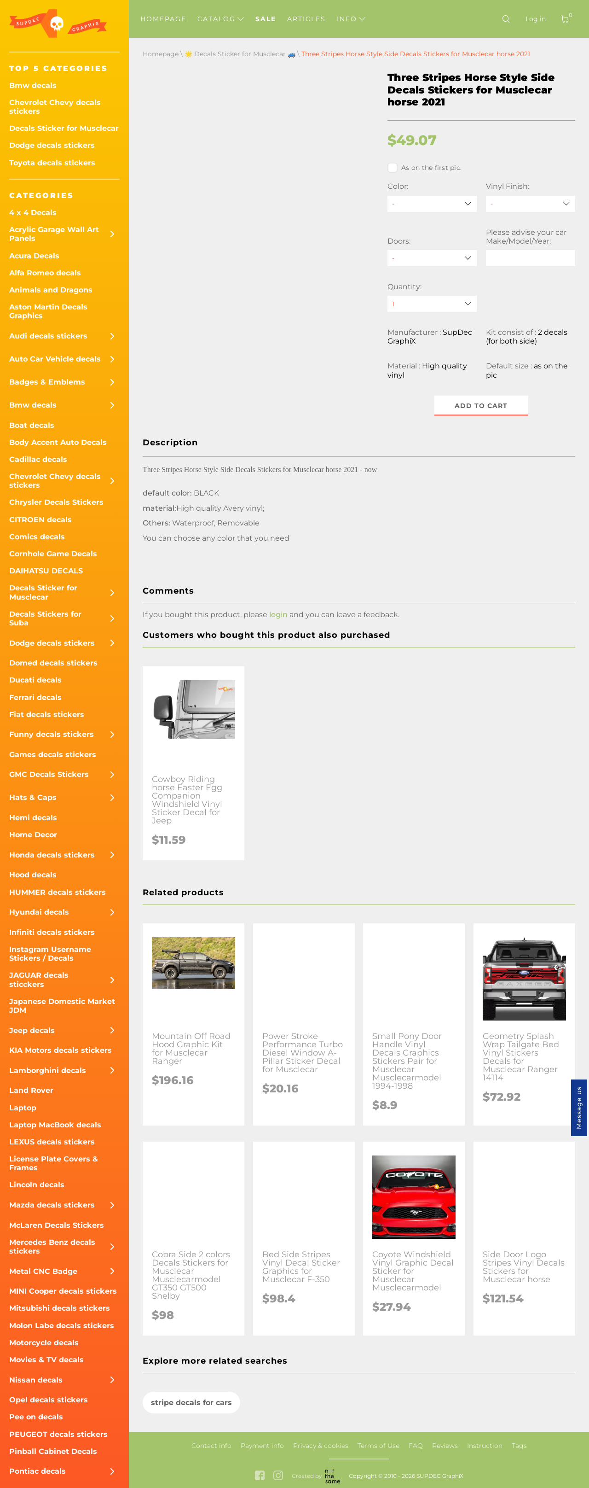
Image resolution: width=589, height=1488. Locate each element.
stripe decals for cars (191, 1402)
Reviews (445, 1445)
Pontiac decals (37, 1471)
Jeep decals (32, 1030)
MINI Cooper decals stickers (63, 1291)
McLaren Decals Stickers (56, 1225)
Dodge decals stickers (52, 145)
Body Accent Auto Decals (58, 442)
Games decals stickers (52, 754)
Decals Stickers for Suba (45, 618)
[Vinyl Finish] (530, 204)
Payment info (262, 1445)
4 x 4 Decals (33, 212)
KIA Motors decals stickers (60, 1050)
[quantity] (432, 304)
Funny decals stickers (51, 734)
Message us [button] (579, 1107)
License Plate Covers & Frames (53, 1163)
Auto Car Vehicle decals (55, 359)
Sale (265, 19)
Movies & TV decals (46, 1359)
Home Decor (33, 834)
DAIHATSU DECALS (46, 570)
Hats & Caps (33, 797)
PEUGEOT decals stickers (58, 1434)
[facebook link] (260, 1476)
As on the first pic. (424, 168)
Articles (306, 19)
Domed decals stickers (53, 663)
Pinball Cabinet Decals (53, 1451)
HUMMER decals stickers (57, 892)
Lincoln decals (36, 1184)
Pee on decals (36, 1416)
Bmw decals (33, 85)
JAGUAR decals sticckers (39, 979)
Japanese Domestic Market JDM (62, 1006)
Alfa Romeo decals (45, 272)
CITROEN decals (40, 519)
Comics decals (37, 536)
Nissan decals (36, 1380)
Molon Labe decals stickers (61, 1325)
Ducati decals (35, 680)
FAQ (416, 1445)
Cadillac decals (38, 459)
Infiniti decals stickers (52, 932)
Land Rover (31, 1090)
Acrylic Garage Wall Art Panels (54, 234)
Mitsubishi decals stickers (59, 1308)
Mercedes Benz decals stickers (52, 1246)
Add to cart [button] (481, 406)
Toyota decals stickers (52, 162)
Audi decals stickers (48, 336)
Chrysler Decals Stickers (56, 502)
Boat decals (31, 425)
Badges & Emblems (47, 382)
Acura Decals (34, 255)
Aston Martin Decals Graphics (48, 311)
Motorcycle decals (44, 1342)
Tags (519, 1445)
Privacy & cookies (320, 1445)
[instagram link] (278, 1476)
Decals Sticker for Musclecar (64, 128)
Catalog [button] (220, 19)
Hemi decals (33, 817)
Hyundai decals (39, 912)
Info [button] (351, 19)
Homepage (163, 19)
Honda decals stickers (52, 855)
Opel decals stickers (48, 1399)
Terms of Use (378, 1445)
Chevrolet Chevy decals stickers (55, 107)
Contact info (211, 1445)
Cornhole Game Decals (53, 553)
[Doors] (432, 258)
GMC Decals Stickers (49, 774)
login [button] (278, 614)
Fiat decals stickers (46, 714)
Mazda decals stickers (52, 1205)
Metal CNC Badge (43, 1271)
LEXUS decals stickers (52, 1142)
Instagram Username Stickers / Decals (50, 954)
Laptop (22, 1107)
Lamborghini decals (47, 1070)
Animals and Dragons (50, 290)
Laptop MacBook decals (55, 1124)
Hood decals (33, 874)
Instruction (484, 1445)
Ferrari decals (35, 697)
